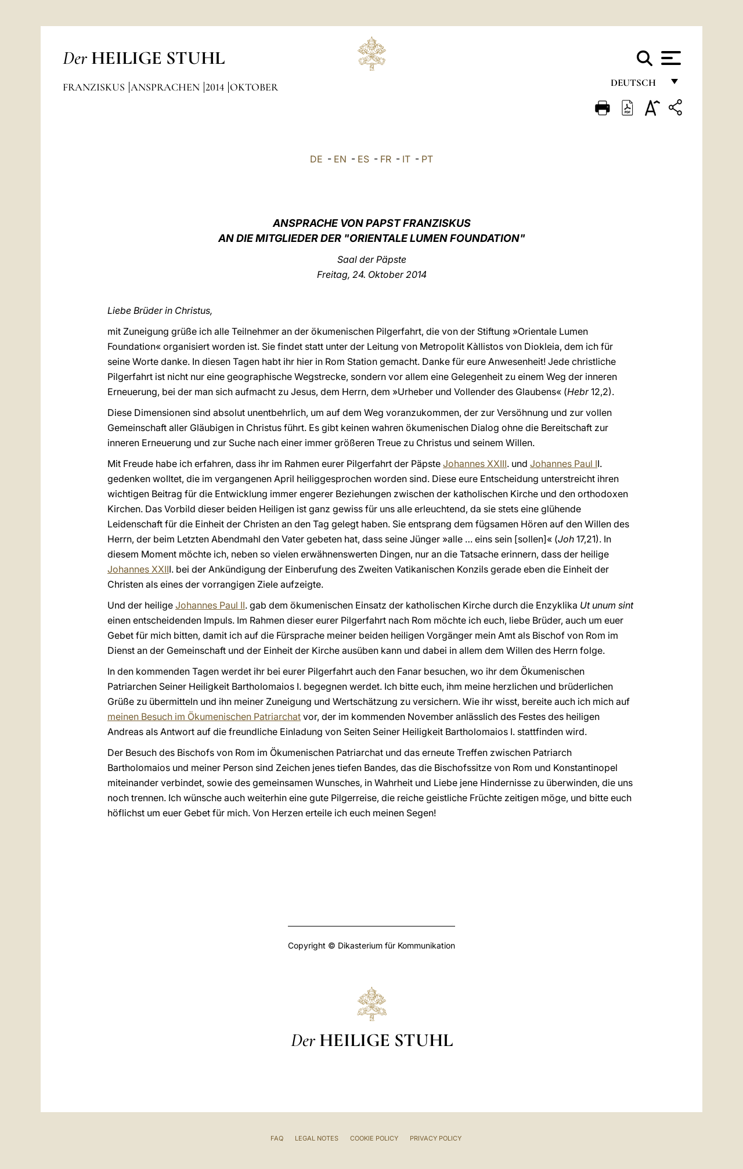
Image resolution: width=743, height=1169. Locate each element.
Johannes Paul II (210, 605)
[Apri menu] (669, 58)
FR (385, 159)
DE (316, 159)
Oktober (254, 87)
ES (363, 159)
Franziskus (95, 87)
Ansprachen (166, 87)
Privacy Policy (435, 1138)
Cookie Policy (374, 1138)
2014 (215, 87)
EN (340, 159)
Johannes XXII (138, 569)
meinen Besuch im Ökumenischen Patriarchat (204, 716)
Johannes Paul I (563, 463)
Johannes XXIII (475, 463)
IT (406, 159)
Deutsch (636, 86)
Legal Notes (316, 1138)
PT (427, 159)
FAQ (276, 1138)
